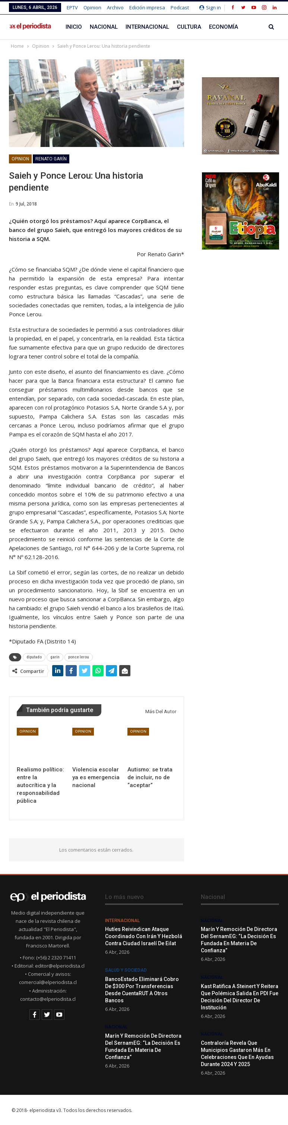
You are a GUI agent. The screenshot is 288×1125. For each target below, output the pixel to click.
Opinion (92, 7)
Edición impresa (147, 7)
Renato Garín (51, 159)
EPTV (72, 7)
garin (55, 657)
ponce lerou (78, 657)
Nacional (104, 26)
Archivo (115, 7)
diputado (34, 657)
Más (252, 26)
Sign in (210, 7)
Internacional (147, 26)
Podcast (180, 7)
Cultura (189, 26)
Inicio (74, 26)
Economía (223, 26)
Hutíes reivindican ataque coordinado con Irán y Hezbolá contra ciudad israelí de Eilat (143, 936)
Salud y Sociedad (126, 970)
